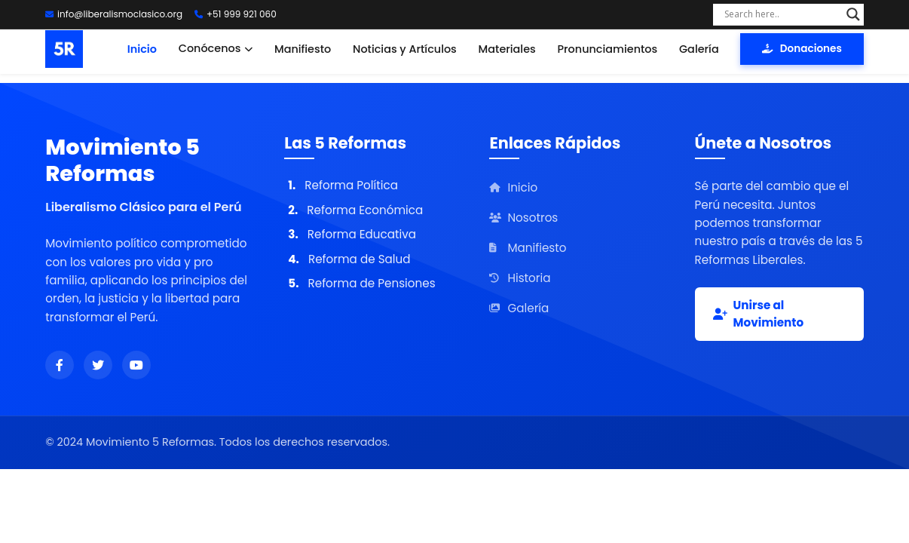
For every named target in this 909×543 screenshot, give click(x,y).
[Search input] (781, 14)
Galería (699, 49)
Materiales (507, 49)
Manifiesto (302, 49)
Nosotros (523, 217)
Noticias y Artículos (405, 49)
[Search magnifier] (853, 14)
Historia (519, 278)
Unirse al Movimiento (758, 313)
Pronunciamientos (608, 49)
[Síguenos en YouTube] (136, 365)
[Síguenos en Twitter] (98, 365)
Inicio (142, 49)
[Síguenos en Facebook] (59, 365)
